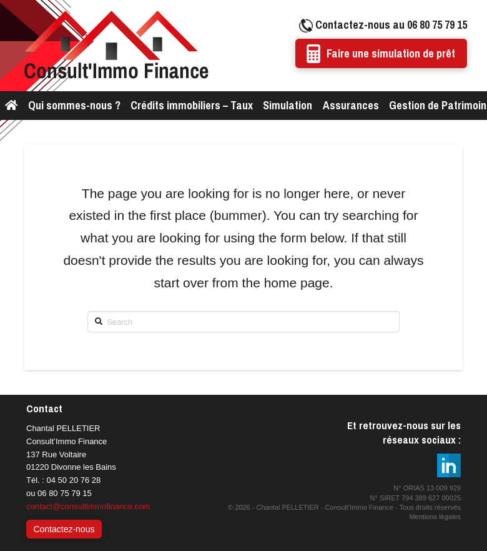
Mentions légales (435, 516)
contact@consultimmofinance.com (88, 506)
